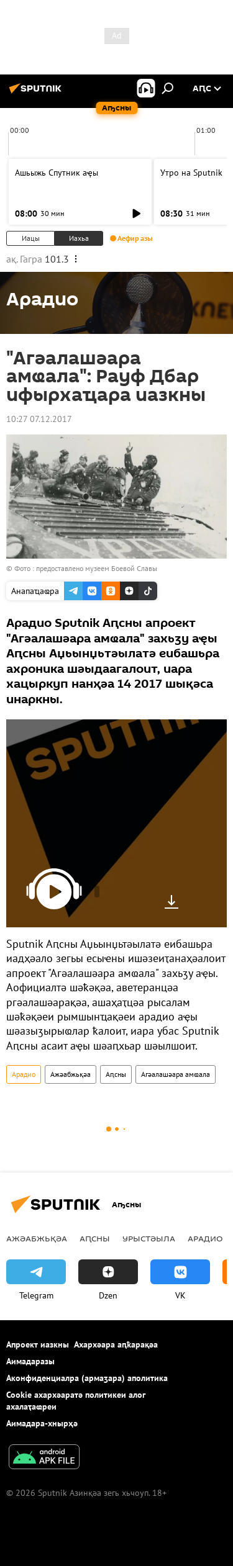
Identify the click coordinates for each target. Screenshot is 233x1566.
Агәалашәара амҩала (175, 1074)
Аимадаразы (30, 1361)
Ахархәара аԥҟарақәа (116, 1344)
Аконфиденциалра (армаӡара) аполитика (87, 1378)
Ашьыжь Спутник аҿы (56, 172)
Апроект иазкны (37, 1344)
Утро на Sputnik (191, 172)
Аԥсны (116, 1074)
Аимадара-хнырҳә (42, 1423)
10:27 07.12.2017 (39, 419)
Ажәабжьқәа (70, 1074)
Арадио (23, 1074)
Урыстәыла (148, 1238)
